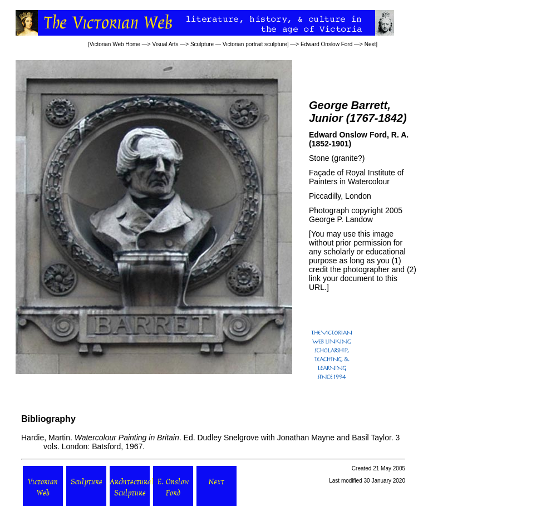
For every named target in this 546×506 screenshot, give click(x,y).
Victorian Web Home (115, 44)
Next (370, 44)
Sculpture (202, 44)
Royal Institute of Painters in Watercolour (356, 177)
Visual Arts (165, 44)
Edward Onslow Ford (326, 44)
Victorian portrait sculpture (255, 44)
